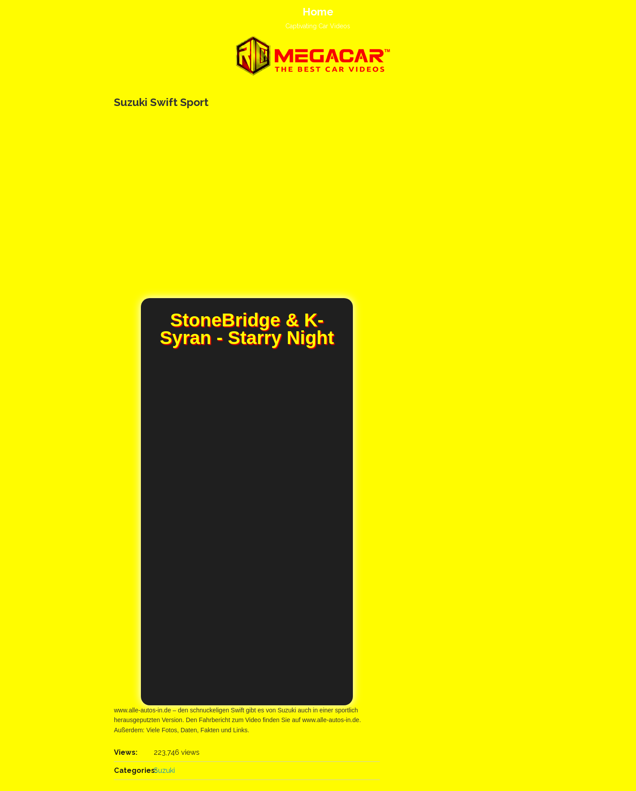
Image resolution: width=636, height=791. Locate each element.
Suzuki (164, 770)
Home (318, 11)
